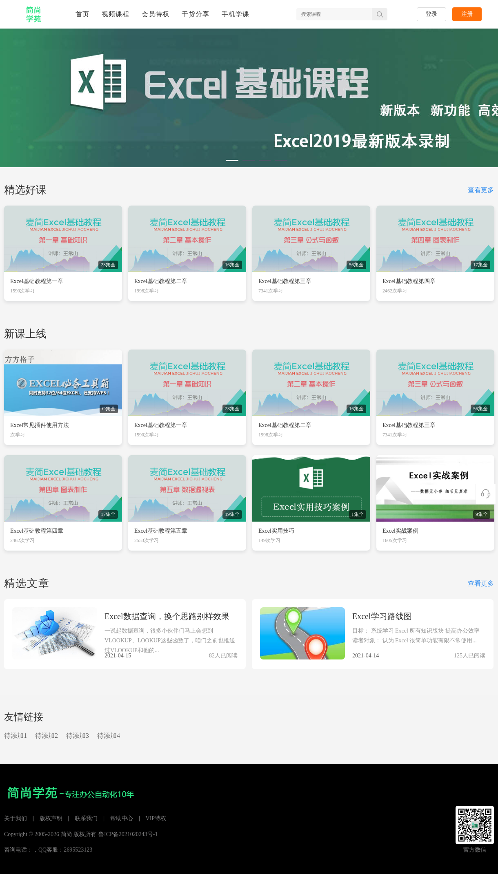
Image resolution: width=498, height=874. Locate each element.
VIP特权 (156, 818)
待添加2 (46, 735)
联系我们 (86, 818)
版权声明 (51, 818)
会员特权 (155, 14)
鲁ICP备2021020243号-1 (128, 834)
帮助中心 (121, 818)
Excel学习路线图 (382, 616)
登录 (431, 14)
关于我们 (15, 818)
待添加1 (15, 735)
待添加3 (77, 735)
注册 (467, 14)
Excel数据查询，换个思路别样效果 (166, 616)
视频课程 (115, 14)
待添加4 (108, 735)
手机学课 (235, 14)
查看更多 (481, 189)
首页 (82, 14)
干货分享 (195, 14)
